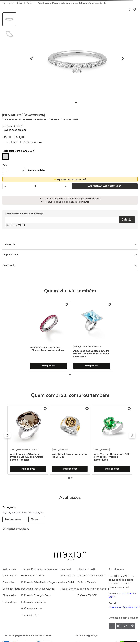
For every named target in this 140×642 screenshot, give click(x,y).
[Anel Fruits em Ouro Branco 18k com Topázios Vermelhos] (48, 336)
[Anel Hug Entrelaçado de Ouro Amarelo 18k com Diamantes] (28, 440)
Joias (19, 3)
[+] (65, 186)
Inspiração (70, 265)
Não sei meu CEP (15, 225)
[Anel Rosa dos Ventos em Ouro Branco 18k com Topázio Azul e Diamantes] (91, 336)
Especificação (70, 254)
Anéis (29, 3)
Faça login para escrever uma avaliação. (22, 512)
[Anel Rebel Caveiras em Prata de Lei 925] (112, 440)
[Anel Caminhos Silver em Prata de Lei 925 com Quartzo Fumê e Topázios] (70, 440)
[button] (36, 170)
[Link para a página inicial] (7, 3)
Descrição (70, 244)
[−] (5, 186)
